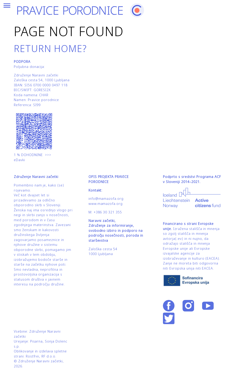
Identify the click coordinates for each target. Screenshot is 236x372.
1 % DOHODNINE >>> (32, 154)
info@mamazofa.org (106, 198)
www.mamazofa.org (105, 203)
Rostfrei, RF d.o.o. (41, 356)
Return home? (50, 48)
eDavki (20, 159)
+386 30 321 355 (108, 212)
